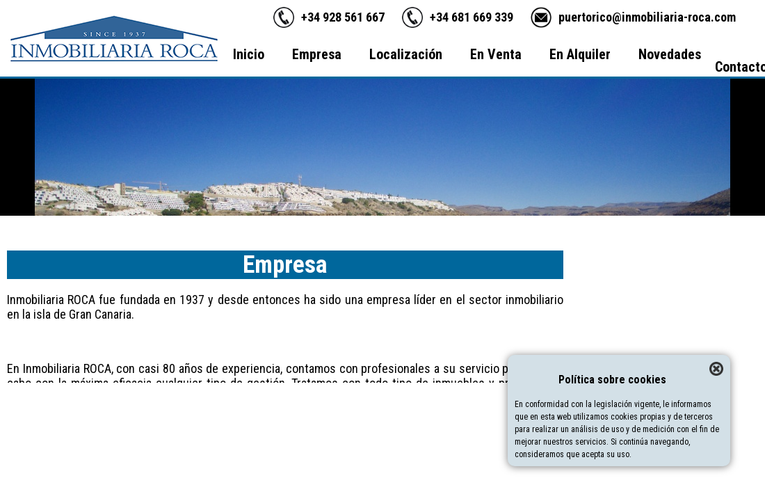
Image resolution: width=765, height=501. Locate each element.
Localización (405, 54)
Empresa (316, 54)
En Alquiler (580, 54)
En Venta (496, 54)
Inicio (248, 54)
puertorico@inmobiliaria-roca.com (647, 17)
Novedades (669, 54)
